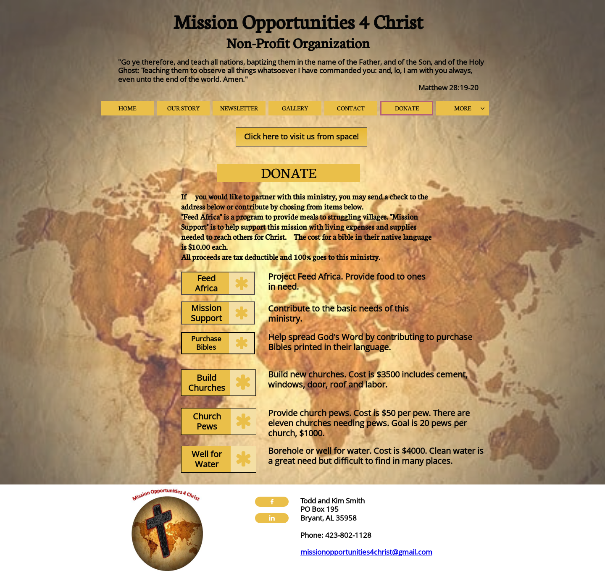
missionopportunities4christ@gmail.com (366, 552)
